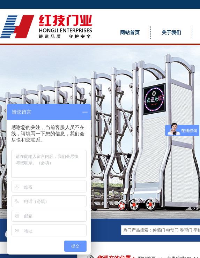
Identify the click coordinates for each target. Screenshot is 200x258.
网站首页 (130, 32)
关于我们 (171, 32)
